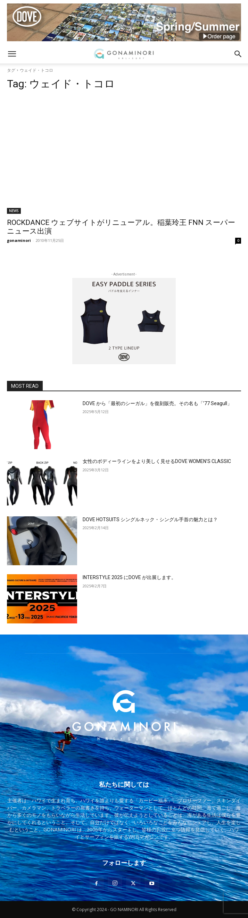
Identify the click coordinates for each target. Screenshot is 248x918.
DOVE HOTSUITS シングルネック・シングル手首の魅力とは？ (150, 519)
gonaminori (19, 240)
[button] (12, 54)
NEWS (14, 210)
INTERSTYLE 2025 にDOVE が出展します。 (129, 577)
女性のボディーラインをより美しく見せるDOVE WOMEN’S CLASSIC (157, 461)
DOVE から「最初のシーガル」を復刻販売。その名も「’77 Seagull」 (157, 403)
